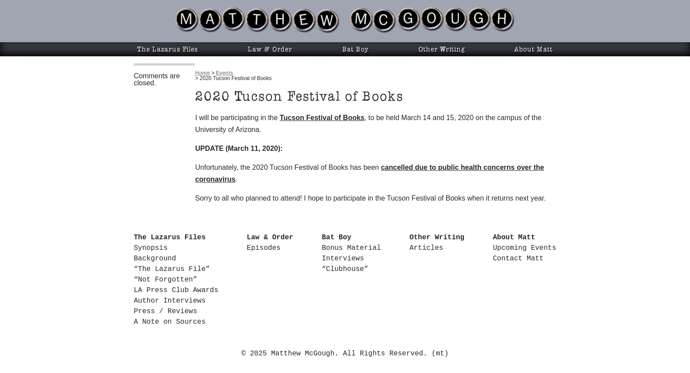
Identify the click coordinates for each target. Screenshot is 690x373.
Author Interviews (170, 301)
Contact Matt (518, 259)
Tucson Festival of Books (322, 117)
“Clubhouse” (345, 269)
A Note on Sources (170, 322)
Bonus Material (351, 248)
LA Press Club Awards (176, 290)
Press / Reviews (165, 311)
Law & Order (270, 49)
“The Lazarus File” (172, 269)
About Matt (533, 49)
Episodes (264, 248)
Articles (426, 248)
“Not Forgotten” (165, 280)
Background (155, 259)
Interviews (343, 259)
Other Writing (441, 49)
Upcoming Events (524, 248)
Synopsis (151, 248)
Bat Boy (355, 49)
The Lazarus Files (167, 49)
